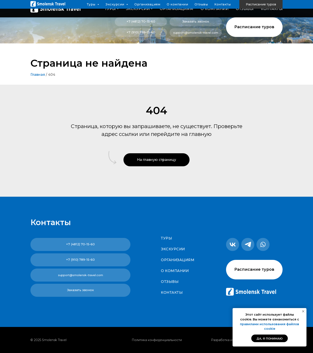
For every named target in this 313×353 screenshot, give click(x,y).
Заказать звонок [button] (195, 21)
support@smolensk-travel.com (195, 32)
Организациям (176, 9)
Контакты (272, 9)
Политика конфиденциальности (157, 340)
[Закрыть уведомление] (303, 311)
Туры (166, 238)
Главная (37, 75)
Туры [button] (110, 9)
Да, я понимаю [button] (269, 338)
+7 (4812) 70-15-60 (141, 21)
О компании (214, 9)
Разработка (220, 340)
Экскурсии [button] (138, 9)
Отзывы (244, 9)
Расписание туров (254, 27)
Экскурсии (173, 249)
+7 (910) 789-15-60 (141, 32)
